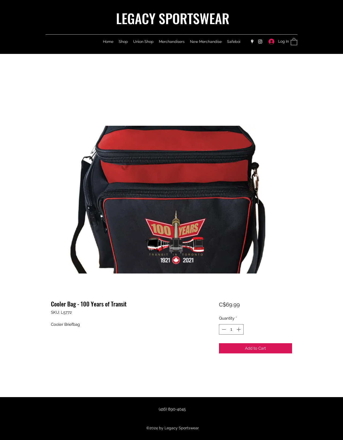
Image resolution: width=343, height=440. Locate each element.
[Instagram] (260, 41)
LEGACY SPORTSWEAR (172, 18)
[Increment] (239, 329)
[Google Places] (252, 41)
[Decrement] (223, 329)
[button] (294, 41)
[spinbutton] (231, 329)
